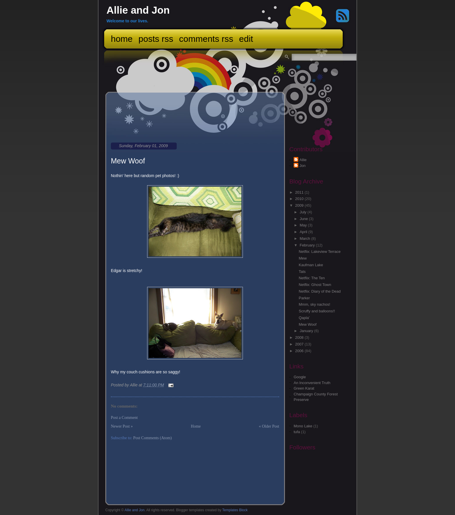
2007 (300, 344)
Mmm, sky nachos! (314, 304)
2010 (300, 199)
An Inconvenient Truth (312, 383)
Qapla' (304, 318)
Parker (304, 298)
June (304, 219)
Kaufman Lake (311, 265)
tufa (297, 432)
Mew (302, 258)
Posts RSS (155, 39)
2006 (300, 351)
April (304, 232)
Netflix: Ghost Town (315, 284)
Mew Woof (128, 161)
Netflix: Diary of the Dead (320, 291)
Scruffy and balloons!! (317, 311)
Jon (302, 165)
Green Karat (304, 388)
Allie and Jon (138, 10)
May (304, 225)
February (308, 245)
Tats (302, 271)
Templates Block (235, 510)
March (305, 238)
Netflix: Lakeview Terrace (319, 251)
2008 (300, 337)
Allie (303, 160)
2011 (300, 192)
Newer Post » (122, 426)
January (307, 331)
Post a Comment (124, 417)
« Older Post (269, 426)
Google (300, 377)
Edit (246, 39)
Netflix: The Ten (312, 278)
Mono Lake (303, 426)
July (304, 212)
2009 (300, 205)
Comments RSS (206, 39)
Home (122, 39)
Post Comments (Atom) (152, 438)
